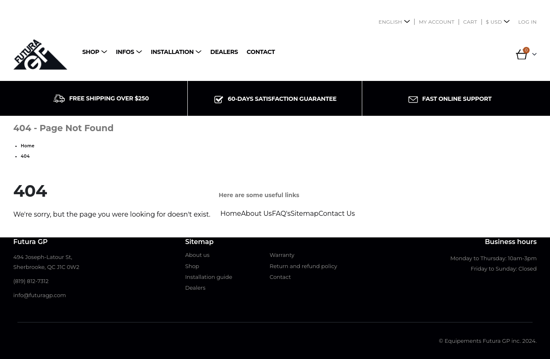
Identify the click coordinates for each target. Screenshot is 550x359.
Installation (172, 52)
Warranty (282, 255)
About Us (256, 213)
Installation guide (208, 277)
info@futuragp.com (39, 295)
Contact (261, 52)
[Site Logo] (40, 54)
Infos (125, 52)
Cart (470, 22)
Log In (527, 22)
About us (197, 255)
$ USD (494, 22)
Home (230, 213)
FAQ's (281, 213)
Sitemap (305, 213)
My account (436, 22)
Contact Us (337, 213)
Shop (90, 52)
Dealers (224, 52)
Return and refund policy (303, 266)
